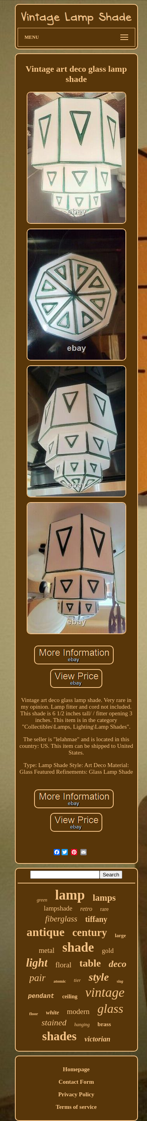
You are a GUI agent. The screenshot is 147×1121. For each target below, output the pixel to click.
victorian (97, 1039)
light (36, 962)
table (90, 963)
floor (33, 1013)
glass (110, 1008)
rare (104, 909)
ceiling (70, 996)
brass (104, 1024)
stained (54, 1022)
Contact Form (76, 1082)
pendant (41, 996)
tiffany (96, 919)
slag (120, 981)
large (120, 935)
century (90, 932)
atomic (59, 981)
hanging (82, 1024)
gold (108, 950)
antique (46, 931)
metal (46, 950)
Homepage (76, 1069)
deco (117, 964)
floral (63, 965)
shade (78, 947)
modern (78, 1011)
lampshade (58, 908)
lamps (104, 898)
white (52, 1012)
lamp (70, 895)
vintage (105, 992)
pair (37, 977)
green (42, 900)
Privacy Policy (76, 1094)
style (99, 977)
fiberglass (61, 918)
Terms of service (76, 1107)
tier (77, 980)
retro (86, 908)
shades (59, 1036)
